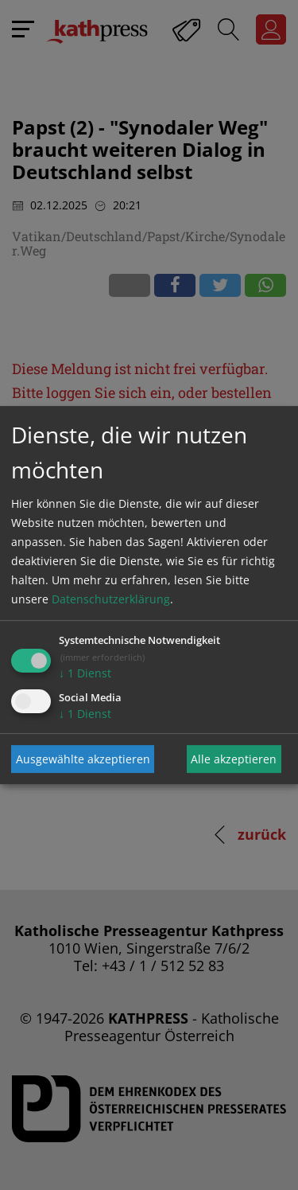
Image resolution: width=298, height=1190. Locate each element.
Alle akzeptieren (234, 759)
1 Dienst (85, 673)
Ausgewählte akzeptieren (83, 759)
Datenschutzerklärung (111, 599)
